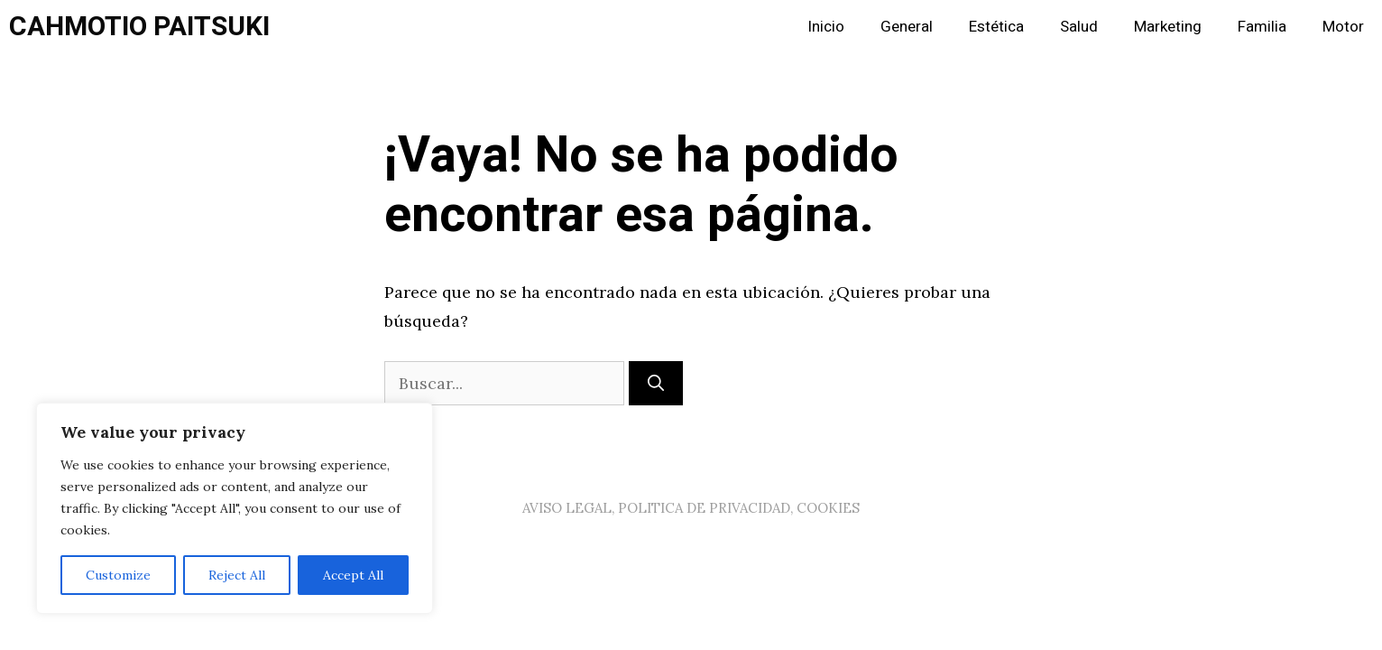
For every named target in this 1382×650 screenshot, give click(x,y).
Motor (1343, 26)
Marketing (1168, 26)
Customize (118, 575)
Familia (1262, 26)
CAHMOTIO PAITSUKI (139, 27)
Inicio (825, 26)
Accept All (353, 575)
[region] (234, 508)
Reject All (236, 575)
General (906, 26)
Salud (1079, 26)
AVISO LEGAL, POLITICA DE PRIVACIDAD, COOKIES (691, 507)
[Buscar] (656, 383)
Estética (996, 26)
